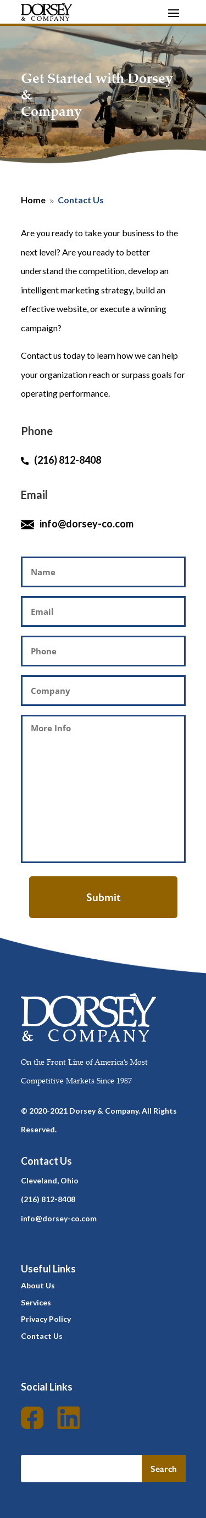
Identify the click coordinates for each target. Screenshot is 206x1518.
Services (36, 1302)
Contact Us (42, 1336)
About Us (38, 1285)
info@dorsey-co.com (86, 524)
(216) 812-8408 (61, 460)
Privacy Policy (46, 1319)
